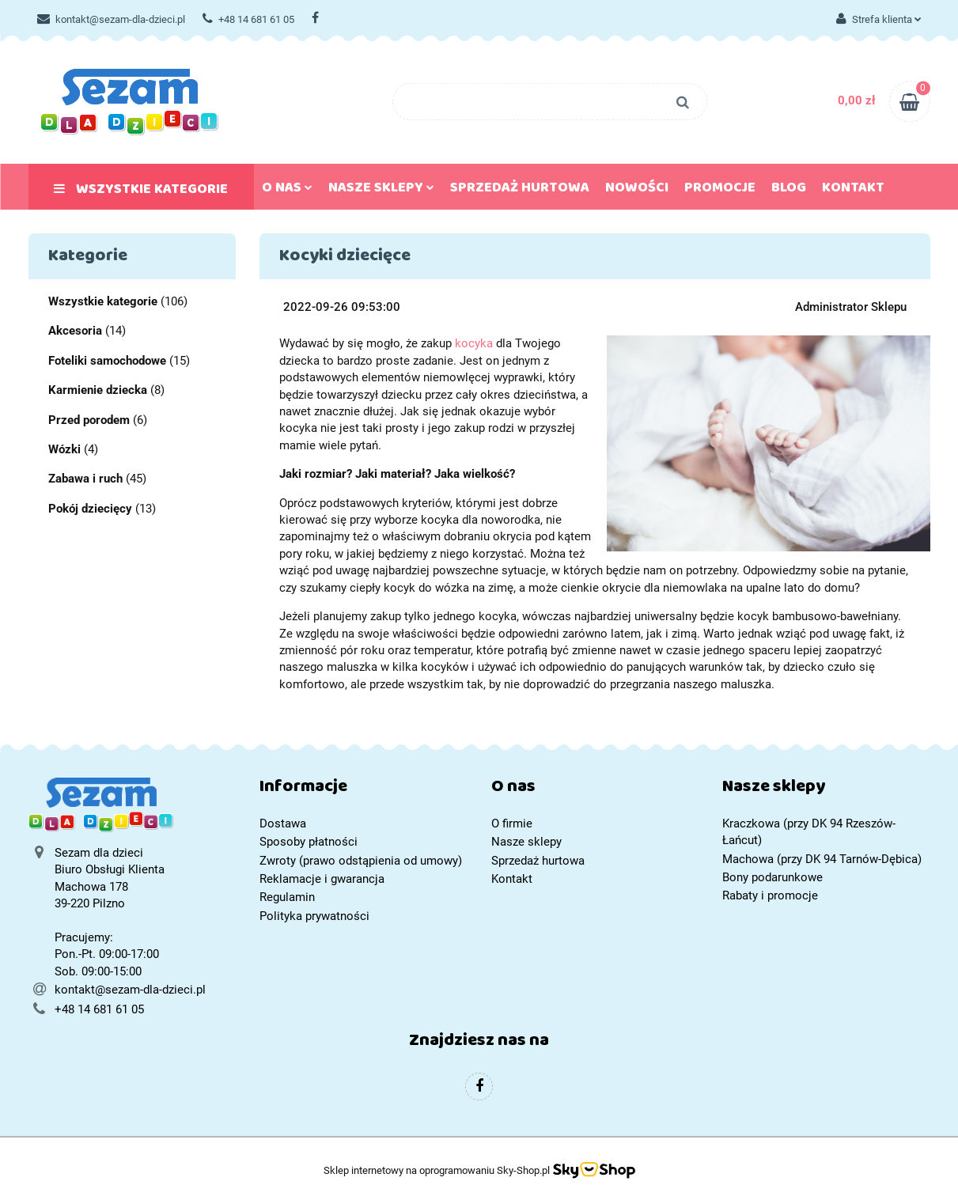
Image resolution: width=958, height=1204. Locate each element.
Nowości (636, 190)
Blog (788, 190)
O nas (287, 190)
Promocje (719, 190)
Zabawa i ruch (85, 478)
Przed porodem (89, 420)
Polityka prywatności (314, 916)
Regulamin (287, 897)
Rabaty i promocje (770, 895)
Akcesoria (75, 331)
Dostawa (282, 823)
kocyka (474, 343)
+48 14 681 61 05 (248, 19)
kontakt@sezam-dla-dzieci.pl (111, 19)
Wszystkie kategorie (141, 192)
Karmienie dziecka (97, 390)
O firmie (511, 823)
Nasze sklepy (381, 190)
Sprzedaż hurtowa (519, 190)
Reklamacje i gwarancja (321, 879)
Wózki (64, 449)
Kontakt (853, 190)
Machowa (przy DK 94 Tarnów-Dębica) (822, 859)
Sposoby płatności (308, 842)
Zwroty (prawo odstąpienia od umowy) (360, 861)
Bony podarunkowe (772, 877)
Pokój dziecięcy (90, 509)
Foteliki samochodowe (107, 361)
